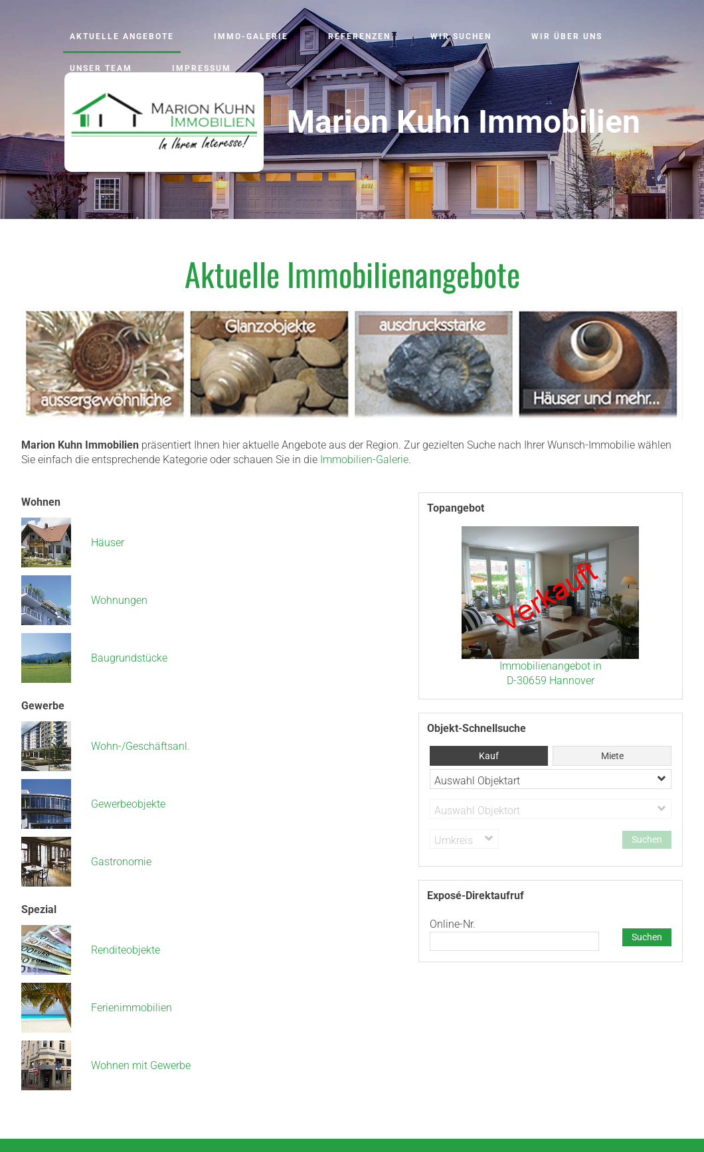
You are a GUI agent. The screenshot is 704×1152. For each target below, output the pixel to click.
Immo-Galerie (251, 36)
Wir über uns (566, 36)
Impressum (201, 68)
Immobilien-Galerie (364, 459)
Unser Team (101, 68)
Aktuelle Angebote (122, 36)
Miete (612, 756)
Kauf (489, 756)
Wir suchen (460, 36)
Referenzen (359, 36)
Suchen (647, 937)
